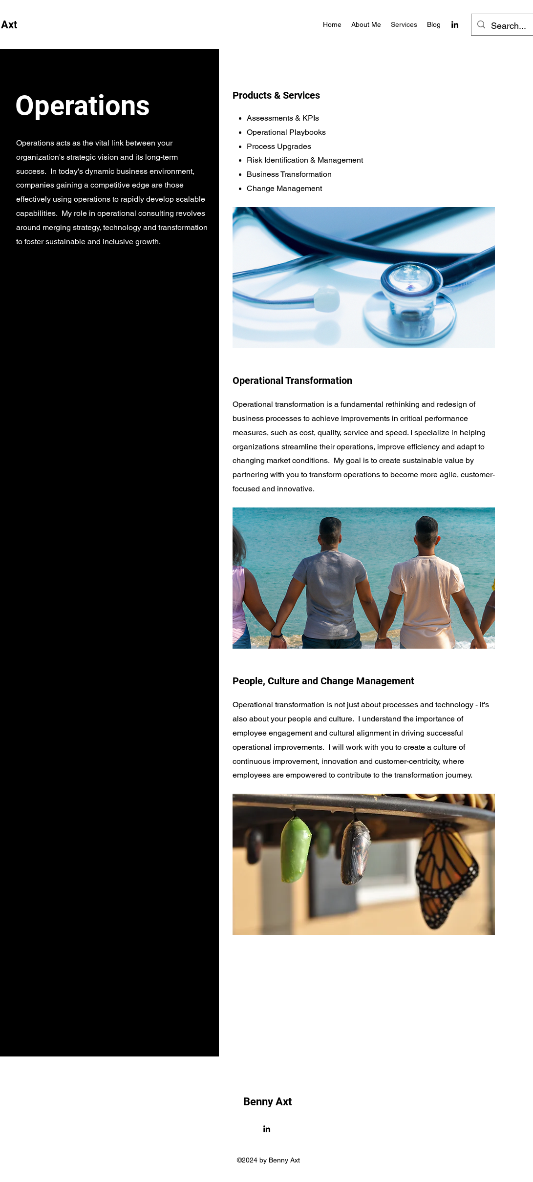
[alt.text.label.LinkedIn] (455, 24)
